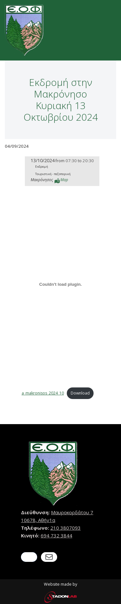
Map (64, 179)
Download (80, 393)
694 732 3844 (56, 535)
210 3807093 (65, 528)
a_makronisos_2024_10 (43, 393)
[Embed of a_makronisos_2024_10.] (61, 284)
